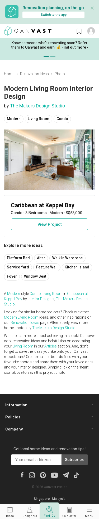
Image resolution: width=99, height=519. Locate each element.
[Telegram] (66, 474)
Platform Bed (18, 258)
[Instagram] (32, 474)
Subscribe (74, 459)
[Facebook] (22, 475)
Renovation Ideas (34, 74)
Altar (41, 258)
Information (16, 405)
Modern (14, 119)
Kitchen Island (77, 267)
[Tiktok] (76, 474)
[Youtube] (54, 474)
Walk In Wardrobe (67, 258)
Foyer (12, 276)
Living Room (38, 119)
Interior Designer (41, 299)
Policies (12, 417)
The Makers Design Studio (37, 105)
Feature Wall (47, 267)
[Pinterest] (43, 474)
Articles (50, 346)
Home (9, 74)
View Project (49, 224)
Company (14, 429)
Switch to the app (54, 15)
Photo (60, 74)
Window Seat (35, 276)
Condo (62, 119)
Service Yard (18, 267)
